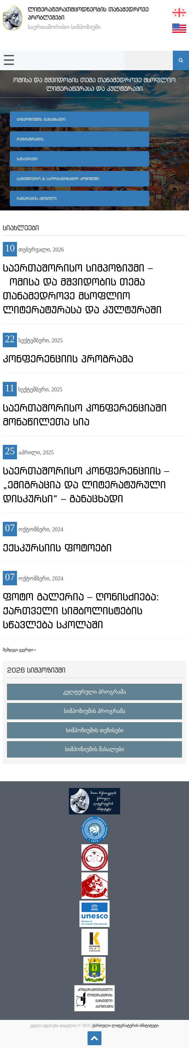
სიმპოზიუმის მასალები (94, 749)
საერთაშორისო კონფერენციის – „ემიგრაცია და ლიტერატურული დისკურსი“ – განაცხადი (86, 485)
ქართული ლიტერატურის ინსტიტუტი (125, 1025)
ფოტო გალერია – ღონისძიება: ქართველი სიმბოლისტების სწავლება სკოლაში (81, 611)
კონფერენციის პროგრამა (68, 359)
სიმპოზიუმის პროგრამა (94, 711)
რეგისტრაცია (30, 139)
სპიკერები (27, 158)
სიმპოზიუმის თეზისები (94, 730)
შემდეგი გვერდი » (19, 650)
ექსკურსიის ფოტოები (57, 548)
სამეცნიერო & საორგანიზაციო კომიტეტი (58, 178)
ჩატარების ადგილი (37, 198)
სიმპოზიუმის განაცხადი (41, 119)
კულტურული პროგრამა (94, 692)
